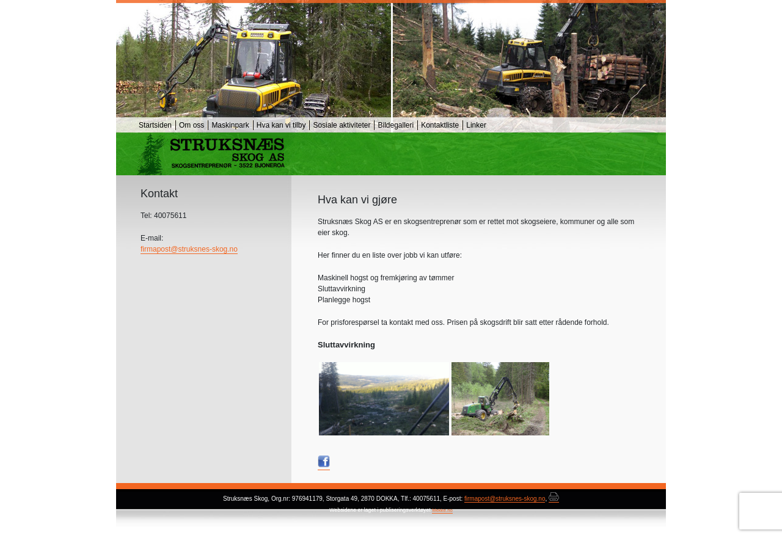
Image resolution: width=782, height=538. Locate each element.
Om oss (191, 125)
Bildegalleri (396, 125)
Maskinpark (230, 125)
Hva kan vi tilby (281, 125)
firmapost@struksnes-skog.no (189, 249)
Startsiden (155, 125)
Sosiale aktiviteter (341, 125)
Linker (476, 125)
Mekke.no (442, 510)
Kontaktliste (440, 125)
